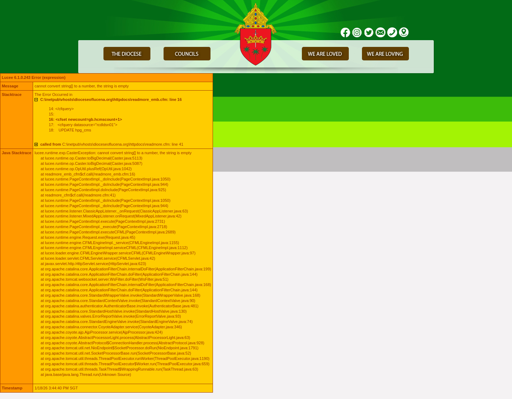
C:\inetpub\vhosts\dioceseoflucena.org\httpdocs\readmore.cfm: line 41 (111, 144)
